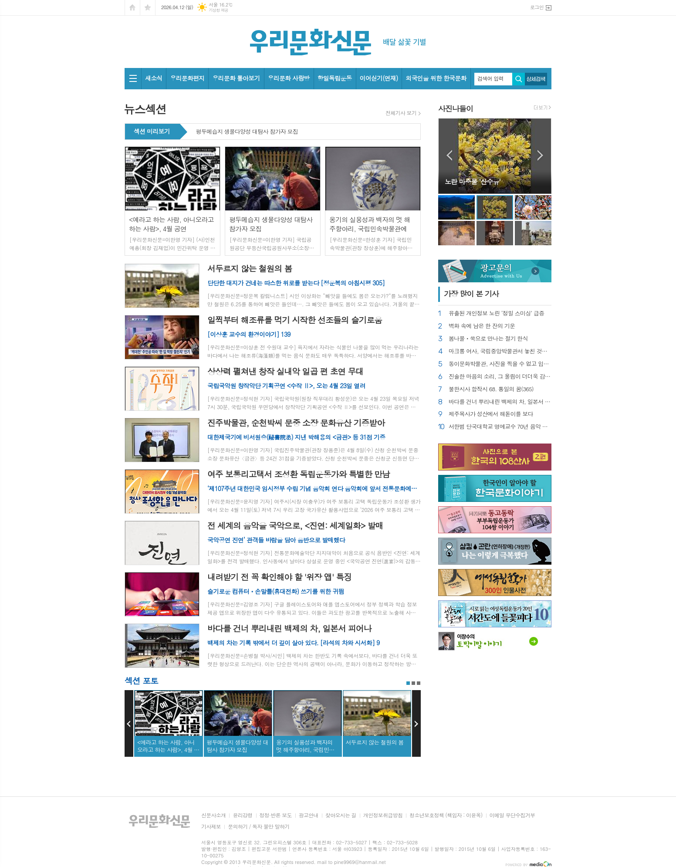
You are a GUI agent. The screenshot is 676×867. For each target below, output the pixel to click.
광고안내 (308, 815)
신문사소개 (213, 815)
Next (416, 723)
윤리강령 (242, 815)
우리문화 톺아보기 (236, 78)
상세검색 (536, 79)
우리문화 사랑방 (289, 78)
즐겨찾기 (147, 7)
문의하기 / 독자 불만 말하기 (259, 826)
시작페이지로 (132, 7)
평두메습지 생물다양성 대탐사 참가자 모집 (247, 132)
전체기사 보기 (400, 112)
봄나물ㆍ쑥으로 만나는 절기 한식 (488, 338)
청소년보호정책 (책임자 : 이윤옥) (445, 815)
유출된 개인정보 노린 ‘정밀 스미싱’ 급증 (496, 313)
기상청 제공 (218, 10)
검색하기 (518, 79)
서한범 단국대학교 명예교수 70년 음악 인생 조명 (500, 426)
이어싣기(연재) (379, 78)
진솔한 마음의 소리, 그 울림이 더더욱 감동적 (500, 376)
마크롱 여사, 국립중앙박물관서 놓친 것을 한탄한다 (500, 351)
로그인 (537, 7)
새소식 (153, 78)
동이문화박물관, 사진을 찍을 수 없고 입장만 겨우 (500, 364)
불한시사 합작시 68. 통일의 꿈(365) (491, 389)
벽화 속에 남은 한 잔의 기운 (482, 326)
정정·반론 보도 (276, 815)
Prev (129, 723)
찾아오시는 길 (340, 815)
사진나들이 (455, 108)
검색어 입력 (490, 78)
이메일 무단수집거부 (512, 815)
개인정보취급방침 (382, 815)
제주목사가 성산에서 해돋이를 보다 (491, 414)
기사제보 (211, 826)
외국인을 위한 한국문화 (436, 78)
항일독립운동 (335, 78)
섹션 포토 (141, 680)
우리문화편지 (187, 78)
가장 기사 (471, 293)
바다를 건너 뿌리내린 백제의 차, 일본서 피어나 (500, 402)
